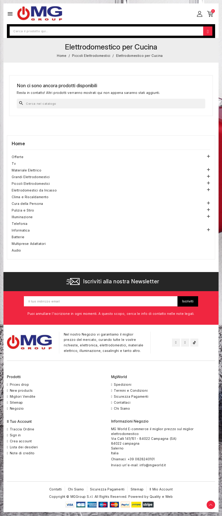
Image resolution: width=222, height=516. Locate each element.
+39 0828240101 (141, 459)
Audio (16, 250)
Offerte (17, 157)
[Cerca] (111, 103)
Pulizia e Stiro (23, 210)
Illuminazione (22, 217)
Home (18, 143)
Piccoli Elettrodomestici (31, 184)
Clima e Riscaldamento (30, 197)
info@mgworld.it (153, 465)
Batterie (18, 237)
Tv (14, 163)
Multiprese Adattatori (29, 244)
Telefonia (19, 224)
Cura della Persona (27, 204)
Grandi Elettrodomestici (31, 177)
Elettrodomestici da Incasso (34, 190)
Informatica (21, 230)
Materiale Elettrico (26, 170)
